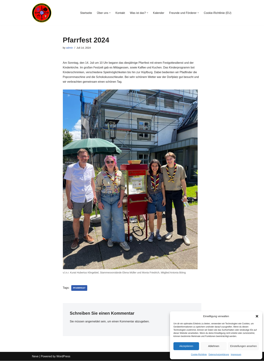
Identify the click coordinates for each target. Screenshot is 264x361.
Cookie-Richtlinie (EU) (217, 12)
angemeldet (92, 321)
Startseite (86, 12)
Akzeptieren (186, 346)
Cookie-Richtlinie (199, 354)
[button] (257, 316)
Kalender (158, 12)
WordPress (63, 356)
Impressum (236, 354)
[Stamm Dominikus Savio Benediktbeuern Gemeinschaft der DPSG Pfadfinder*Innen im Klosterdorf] (42, 12)
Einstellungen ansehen (243, 346)
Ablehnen (213, 346)
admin (69, 47)
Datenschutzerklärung (219, 354)
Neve (35, 356)
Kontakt (120, 12)
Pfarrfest (79, 288)
